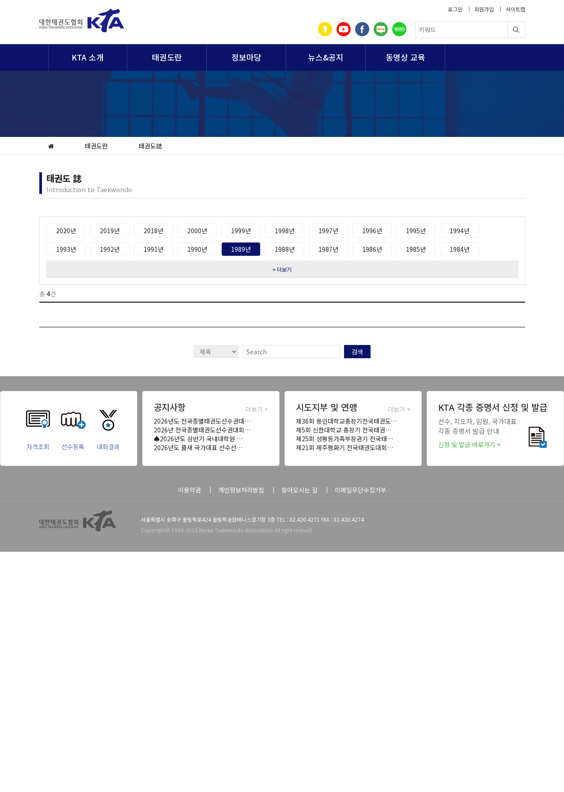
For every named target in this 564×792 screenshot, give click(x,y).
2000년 (197, 230)
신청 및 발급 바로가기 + (469, 444)
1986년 (372, 249)
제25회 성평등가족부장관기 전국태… (344, 438)
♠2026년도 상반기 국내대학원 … (198, 438)
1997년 (328, 230)
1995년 (416, 230)
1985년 (416, 249)
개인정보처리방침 (241, 489)
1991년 (153, 249)
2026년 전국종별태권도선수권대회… (202, 429)
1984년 (459, 249)
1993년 (66, 249)
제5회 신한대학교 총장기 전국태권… (343, 429)
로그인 (455, 9)
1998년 (285, 230)
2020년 (66, 230)
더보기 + (257, 409)
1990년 (197, 249)
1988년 (285, 249)
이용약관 (189, 489)
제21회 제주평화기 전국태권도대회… (344, 447)
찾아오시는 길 (299, 489)
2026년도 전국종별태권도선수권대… (202, 421)
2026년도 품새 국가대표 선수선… (198, 447)
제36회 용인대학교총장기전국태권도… (346, 421)
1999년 (241, 230)
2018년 (153, 230)
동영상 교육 (405, 57)
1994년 (459, 230)
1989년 (241, 249)
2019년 (110, 230)
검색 (357, 351)
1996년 (372, 230)
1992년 (110, 249)
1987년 (328, 249)
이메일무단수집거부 (360, 489)
